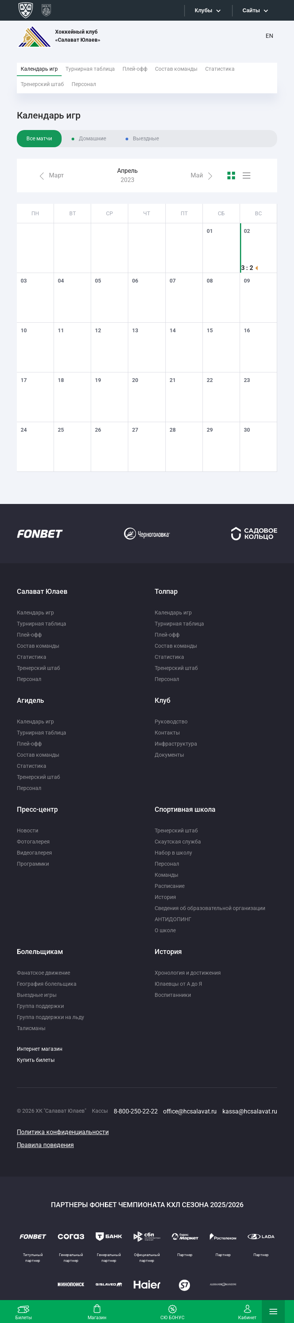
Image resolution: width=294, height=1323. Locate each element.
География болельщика (47, 984)
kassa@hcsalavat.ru (249, 1111)
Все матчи (39, 138)
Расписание (170, 886)
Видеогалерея (34, 853)
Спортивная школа (185, 809)
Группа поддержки (40, 1006)
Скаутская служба (178, 842)
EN (269, 36)
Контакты (167, 733)
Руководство (171, 721)
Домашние (92, 138)
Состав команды (176, 69)
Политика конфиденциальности (63, 1132)
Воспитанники (173, 995)
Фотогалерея (33, 842)
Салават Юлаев (42, 591)
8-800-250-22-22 (136, 1111)
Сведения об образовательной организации (210, 908)
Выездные (146, 138)
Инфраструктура (176, 744)
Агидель (30, 700)
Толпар (166, 591)
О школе (165, 930)
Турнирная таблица (90, 69)
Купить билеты (36, 1060)
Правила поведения (45, 1145)
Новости (27, 830)
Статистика (220, 69)
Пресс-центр (37, 809)
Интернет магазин (39, 1049)
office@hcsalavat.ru (190, 1111)
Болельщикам (40, 952)
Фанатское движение (43, 973)
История (165, 897)
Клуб (162, 700)
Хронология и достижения (188, 973)
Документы (169, 755)
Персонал (84, 84)
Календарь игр (39, 69)
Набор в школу (173, 853)
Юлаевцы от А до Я (178, 984)
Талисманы (31, 1028)
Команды (166, 875)
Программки (33, 864)
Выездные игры (37, 995)
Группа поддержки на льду (50, 1017)
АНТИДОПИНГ (173, 919)
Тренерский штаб (42, 84)
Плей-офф (134, 69)
